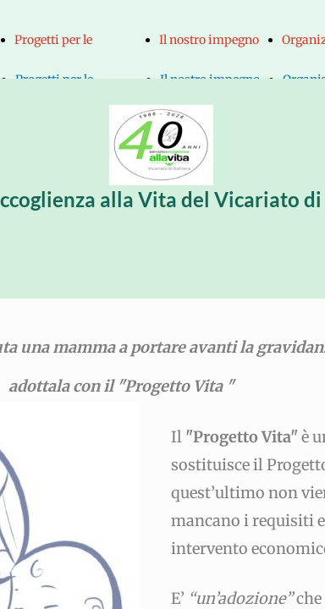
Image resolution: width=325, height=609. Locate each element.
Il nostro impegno (209, 39)
